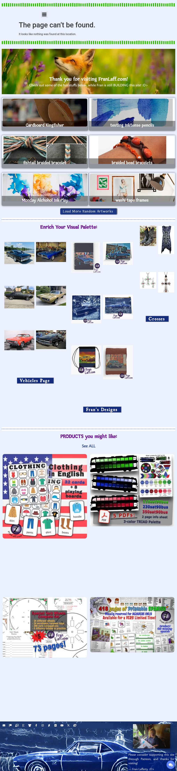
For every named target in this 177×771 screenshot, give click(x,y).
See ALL (88, 446)
